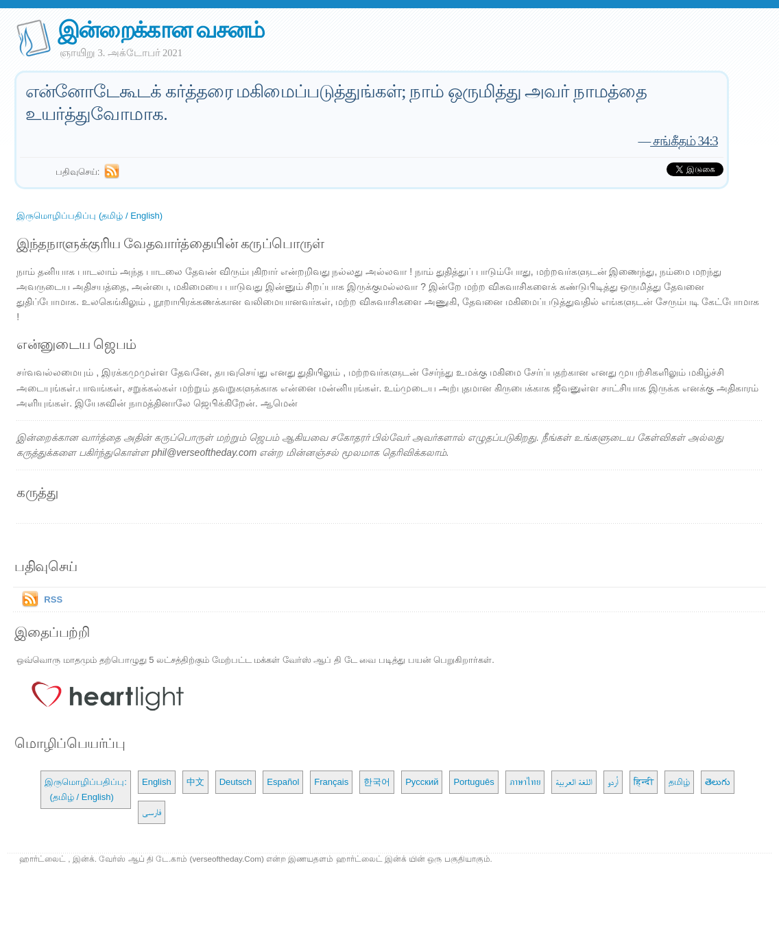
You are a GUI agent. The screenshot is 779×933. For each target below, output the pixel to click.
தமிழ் (679, 782)
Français (331, 782)
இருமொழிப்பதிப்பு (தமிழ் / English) (89, 215)
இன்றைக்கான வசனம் (161, 30)
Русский (421, 782)
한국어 (376, 782)
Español (283, 782)
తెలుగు (717, 782)
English (156, 782)
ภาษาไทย (525, 782)
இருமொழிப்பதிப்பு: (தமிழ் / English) (86, 789)
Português (473, 782)
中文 (195, 782)
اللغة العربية (574, 782)
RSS (53, 599)
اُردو (613, 782)
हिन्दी (644, 782)
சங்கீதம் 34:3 (684, 141)
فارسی (151, 812)
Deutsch (235, 782)
